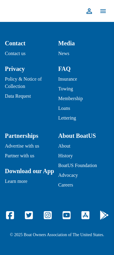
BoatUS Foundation (77, 165)
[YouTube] (66, 215)
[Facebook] (10, 215)
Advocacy (68, 175)
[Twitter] (28, 215)
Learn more (16, 181)
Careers (65, 184)
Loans (64, 108)
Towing (65, 88)
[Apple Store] (85, 215)
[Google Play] (104, 215)
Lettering (67, 118)
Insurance (67, 79)
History (65, 155)
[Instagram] (47, 215)
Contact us (15, 53)
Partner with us (19, 155)
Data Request (18, 96)
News (63, 53)
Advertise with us (22, 145)
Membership (70, 98)
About (64, 145)
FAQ (64, 68)
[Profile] (89, 11)
